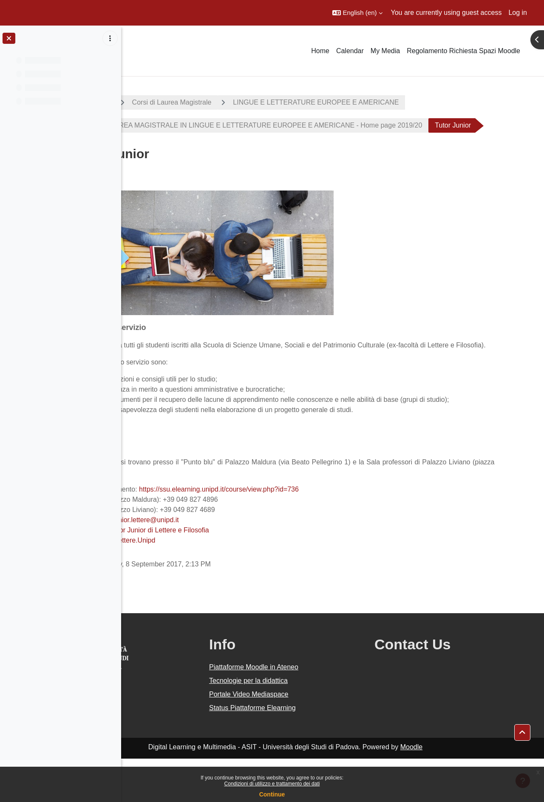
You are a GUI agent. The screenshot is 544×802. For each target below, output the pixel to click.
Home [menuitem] (320, 50)
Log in (517, 12)
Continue (272, 794)
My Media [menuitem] (385, 50)
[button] (357, 13)
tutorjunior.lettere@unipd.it (217, 563)
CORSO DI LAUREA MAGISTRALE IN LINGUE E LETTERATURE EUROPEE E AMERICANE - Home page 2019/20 (323, 125)
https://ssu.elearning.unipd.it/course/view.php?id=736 (297, 532)
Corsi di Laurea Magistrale (249, 102)
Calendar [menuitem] (350, 50)
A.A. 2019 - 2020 (162, 102)
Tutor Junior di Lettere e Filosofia (237, 573)
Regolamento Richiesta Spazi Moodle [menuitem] (463, 50)
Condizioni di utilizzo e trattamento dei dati (272, 784)
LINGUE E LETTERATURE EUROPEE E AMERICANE (394, 102)
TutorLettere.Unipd (205, 583)
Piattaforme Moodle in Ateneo (316, 710)
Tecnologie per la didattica (311, 724)
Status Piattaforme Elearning (315, 751)
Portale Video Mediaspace (311, 737)
